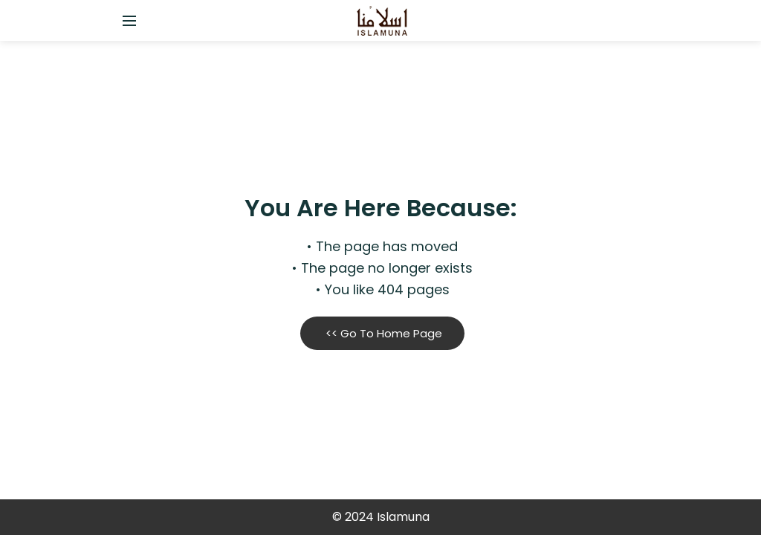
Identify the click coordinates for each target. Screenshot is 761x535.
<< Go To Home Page (382, 333)
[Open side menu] (127, 20)
